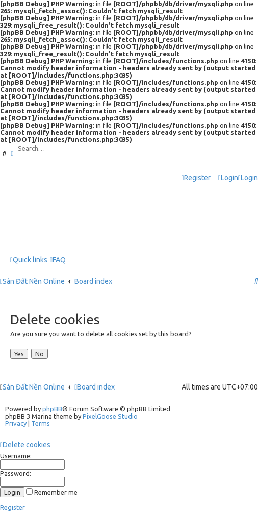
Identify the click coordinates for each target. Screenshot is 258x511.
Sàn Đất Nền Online (34, 387)
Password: (15, 473)
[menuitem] (228, 178)
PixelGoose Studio (110, 416)
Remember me (52, 492)
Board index (94, 387)
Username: (16, 455)
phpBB (52, 408)
